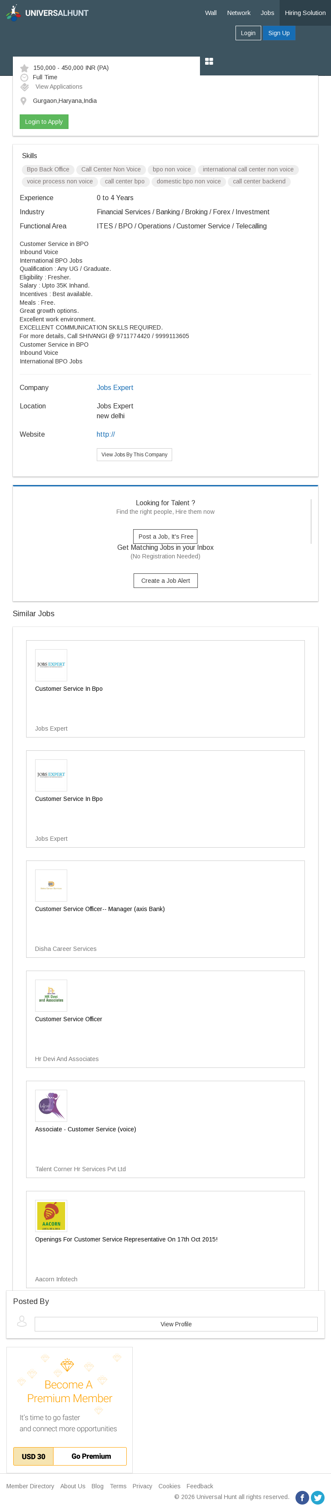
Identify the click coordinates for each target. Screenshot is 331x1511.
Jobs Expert (115, 387)
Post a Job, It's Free (166, 536)
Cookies (169, 1486)
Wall (211, 12)
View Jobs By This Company (134, 455)
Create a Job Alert (165, 580)
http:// (106, 434)
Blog (98, 1486)
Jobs (267, 12)
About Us (73, 1486)
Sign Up (279, 33)
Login (248, 33)
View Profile (176, 1324)
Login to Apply (44, 121)
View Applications (51, 86)
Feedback (200, 1486)
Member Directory (30, 1486)
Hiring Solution (305, 12)
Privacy (142, 1486)
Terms (118, 1486)
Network (238, 12)
